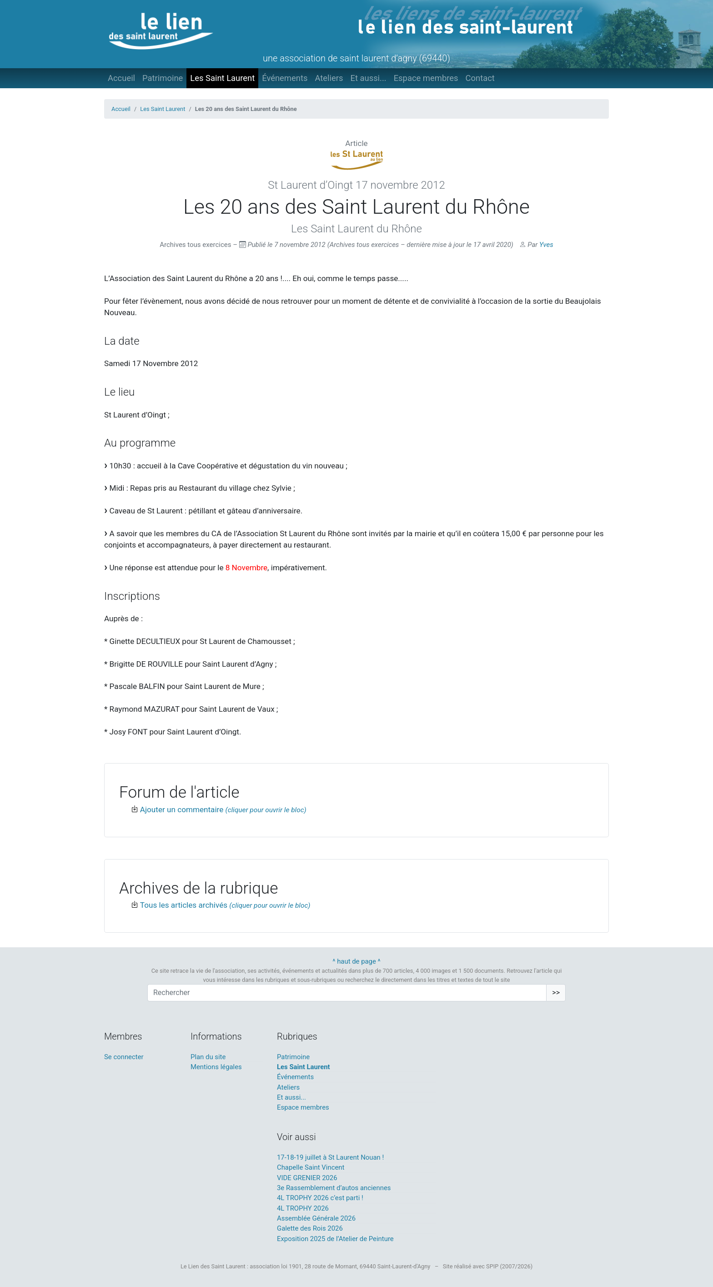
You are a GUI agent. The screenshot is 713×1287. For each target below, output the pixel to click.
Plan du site (208, 1057)
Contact (480, 78)
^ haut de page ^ (356, 961)
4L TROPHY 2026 (303, 1208)
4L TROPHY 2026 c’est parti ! (320, 1198)
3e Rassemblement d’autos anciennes (334, 1188)
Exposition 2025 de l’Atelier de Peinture (335, 1239)
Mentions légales (216, 1067)
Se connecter (124, 1057)
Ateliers (329, 78)
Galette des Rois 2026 (310, 1228)
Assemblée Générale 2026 (316, 1218)
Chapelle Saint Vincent (310, 1167)
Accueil (121, 78)
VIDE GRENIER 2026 (307, 1178)
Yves (546, 245)
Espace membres (426, 78)
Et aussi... (368, 78)
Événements (284, 78)
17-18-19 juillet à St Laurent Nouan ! (330, 1157)
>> (556, 992)
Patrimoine (162, 78)
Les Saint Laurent (222, 78)
